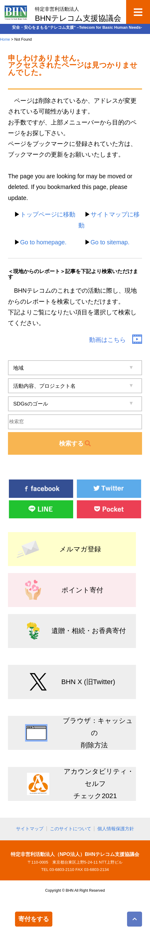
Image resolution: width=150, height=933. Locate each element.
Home (5, 39)
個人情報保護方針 (115, 828)
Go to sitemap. (110, 242)
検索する (75, 443)
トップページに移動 (47, 214)
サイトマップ (29, 828)
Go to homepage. (43, 242)
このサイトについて (70, 828)
